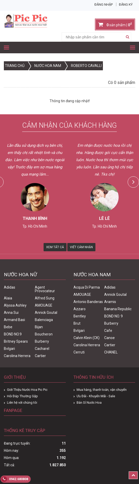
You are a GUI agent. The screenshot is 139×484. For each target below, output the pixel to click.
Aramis (110, 302)
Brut (76, 323)
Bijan (39, 327)
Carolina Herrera (17, 356)
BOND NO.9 (13, 334)
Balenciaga (44, 320)
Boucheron (44, 334)
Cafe (108, 331)
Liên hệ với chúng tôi (22, 402)
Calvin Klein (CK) (86, 338)
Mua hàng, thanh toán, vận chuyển (102, 390)
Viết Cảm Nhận (81, 247)
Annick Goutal (46, 312)
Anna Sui (11, 312)
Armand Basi (14, 320)
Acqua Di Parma (86, 287)
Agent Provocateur (45, 289)
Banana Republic (118, 309)
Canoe (109, 338)
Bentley (79, 316)
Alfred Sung (44, 298)
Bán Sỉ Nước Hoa (89, 402)
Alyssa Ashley (15, 305)
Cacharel (42, 349)
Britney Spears (16, 341)
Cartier (40, 356)
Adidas (9, 287)
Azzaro (79, 309)
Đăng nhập (103, 4)
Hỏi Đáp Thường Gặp (22, 396)
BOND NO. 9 (113, 316)
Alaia (8, 298)
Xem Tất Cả (55, 247)
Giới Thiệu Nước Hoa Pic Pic (27, 390)
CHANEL (111, 352)
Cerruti (79, 352)
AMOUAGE (43, 305)
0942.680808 (14, 479)
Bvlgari (9, 349)
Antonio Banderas (88, 302)
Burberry (42, 341)
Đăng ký (126, 4)
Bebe (8, 327)
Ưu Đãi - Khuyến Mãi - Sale (96, 396)
